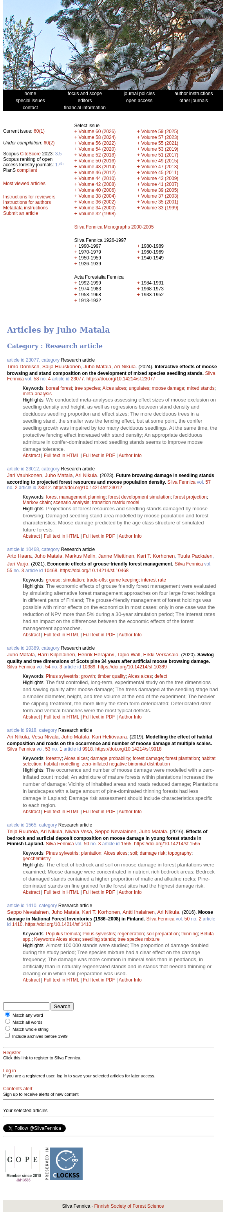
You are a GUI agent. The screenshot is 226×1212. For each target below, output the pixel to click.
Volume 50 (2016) (97, 161)
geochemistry (37, 858)
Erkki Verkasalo (161, 654)
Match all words (27, 1022)
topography (180, 853)
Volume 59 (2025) (160, 131)
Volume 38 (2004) (97, 196)
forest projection (189, 497)
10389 (88, 667)
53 (47, 749)
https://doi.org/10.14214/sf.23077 (121, 379)
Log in (9, 1070)
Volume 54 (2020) (97, 149)
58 (36, 379)
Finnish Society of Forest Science (129, 1206)
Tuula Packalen (194, 556)
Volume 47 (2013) (160, 166)
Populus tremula (63, 933)
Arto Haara (19, 556)
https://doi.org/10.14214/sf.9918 (129, 749)
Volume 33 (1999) (160, 208)
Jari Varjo (17, 564)
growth (88, 676)
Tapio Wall (128, 654)
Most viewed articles (24, 183)
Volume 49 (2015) (160, 161)
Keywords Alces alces (57, 939)
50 (86, 843)
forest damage (148, 758)
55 (9, 570)
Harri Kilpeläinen (56, 654)
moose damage (168, 388)
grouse (53, 580)
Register (12, 1052)
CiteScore (30, 154)
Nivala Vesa (78, 831)
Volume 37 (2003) (160, 196)
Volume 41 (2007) (160, 184)
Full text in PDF (99, 455)
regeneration (131, 933)
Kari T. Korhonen (156, 556)
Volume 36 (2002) (97, 202)
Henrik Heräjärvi (96, 654)
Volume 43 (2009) (160, 178)
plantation (91, 853)
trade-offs (96, 580)
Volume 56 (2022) (97, 143)
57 (208, 482)
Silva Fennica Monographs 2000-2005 (114, 227)
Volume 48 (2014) (97, 166)
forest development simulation (139, 497)
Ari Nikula (125, 366)
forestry (53, 758)
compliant (27, 170)
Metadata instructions (25, 208)
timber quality (111, 676)
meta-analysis (37, 393)
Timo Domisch (23, 366)
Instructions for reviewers (29, 197)
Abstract (31, 455)
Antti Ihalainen (139, 912)
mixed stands (201, 388)
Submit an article (20, 213)
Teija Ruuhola (22, 831)
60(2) (48, 143)
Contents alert (18, 1088)
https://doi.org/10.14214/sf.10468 (94, 570)
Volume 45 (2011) (160, 172)
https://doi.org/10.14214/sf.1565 (167, 843)
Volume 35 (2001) (160, 202)
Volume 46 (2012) (97, 172)
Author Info (130, 455)
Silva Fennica (181, 482)
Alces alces (114, 388)
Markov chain (37, 502)
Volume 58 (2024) (97, 137)
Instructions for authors (27, 202)
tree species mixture (138, 939)
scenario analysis (71, 502)
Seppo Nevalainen (115, 831)
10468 (50, 570)
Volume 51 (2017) (160, 155)
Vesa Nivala (45, 737)
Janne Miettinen (116, 556)
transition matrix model (115, 502)
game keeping (124, 580)
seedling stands (98, 939)
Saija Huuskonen (61, 366)
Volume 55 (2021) (160, 143)
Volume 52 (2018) (97, 155)
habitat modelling (62, 764)
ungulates (139, 388)
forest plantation (182, 758)
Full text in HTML (62, 455)
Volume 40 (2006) (97, 190)
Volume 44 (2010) (97, 178)
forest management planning (75, 497)
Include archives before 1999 (39, 1036)
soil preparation (162, 933)
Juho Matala (97, 366)
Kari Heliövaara (109, 737)
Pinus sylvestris (62, 676)
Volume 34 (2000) (97, 208)
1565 (126, 843)
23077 (77, 379)
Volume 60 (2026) (97, 131)
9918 (87, 749)
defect (160, 676)
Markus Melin (80, 556)
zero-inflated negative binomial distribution (126, 764)
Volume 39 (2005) (160, 190)
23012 (44, 487)
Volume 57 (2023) (160, 137)
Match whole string (31, 1029)
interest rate (153, 580)
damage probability (110, 758)
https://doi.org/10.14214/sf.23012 (87, 487)
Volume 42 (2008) (97, 184)
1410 (17, 924)
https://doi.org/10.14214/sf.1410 (58, 924)
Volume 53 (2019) (160, 149)
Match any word (28, 1015)
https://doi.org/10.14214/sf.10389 (132, 667)
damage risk (152, 853)
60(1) (39, 131)
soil (133, 853)
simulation (73, 580)
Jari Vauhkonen (24, 475)
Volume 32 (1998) (97, 213)
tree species (87, 388)
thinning (189, 933)
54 (47, 667)
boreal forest (59, 388)
